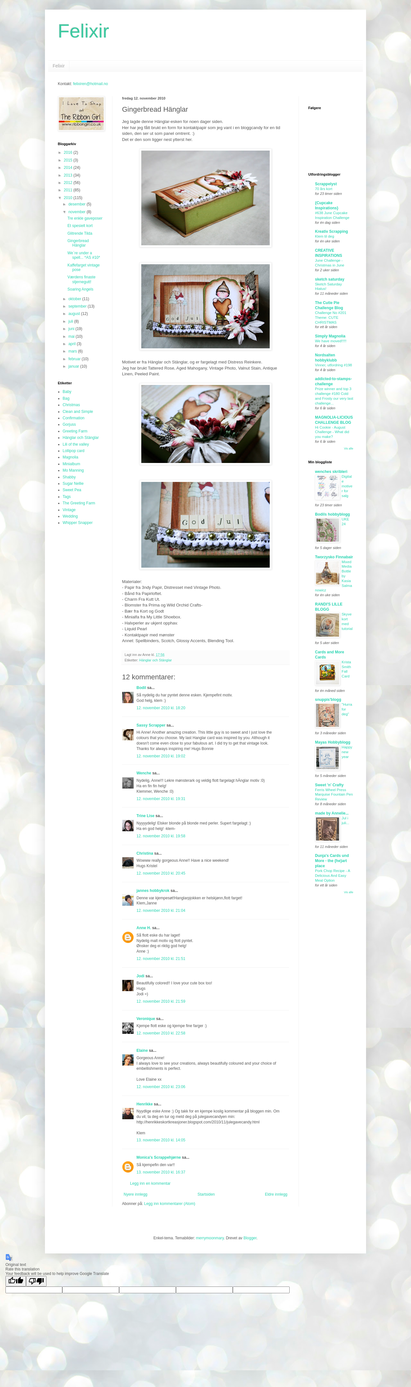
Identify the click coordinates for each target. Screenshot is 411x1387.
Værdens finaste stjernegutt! (81, 279)
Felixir (83, 31)
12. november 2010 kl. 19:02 (160, 756)
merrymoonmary (209, 1238)
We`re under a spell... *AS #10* (83, 255)
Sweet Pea (72, 490)
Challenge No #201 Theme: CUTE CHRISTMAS (330, 317)
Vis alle (348, 448)
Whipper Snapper (77, 522)
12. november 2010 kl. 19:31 (160, 799)
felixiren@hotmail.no (90, 84)
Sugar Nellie (73, 483)
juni (71, 329)
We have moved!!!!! (330, 341)
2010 (69, 198)
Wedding (70, 516)
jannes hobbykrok (153, 890)
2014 (69, 167)
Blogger (250, 1238)
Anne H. (143, 928)
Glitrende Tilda (79, 233)
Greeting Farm (75, 431)
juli (71, 321)
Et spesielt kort (80, 225)
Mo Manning (73, 470)
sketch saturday (329, 279)
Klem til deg (324, 236)
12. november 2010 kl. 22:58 (160, 1033)
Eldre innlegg (276, 1194)
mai (72, 336)
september (78, 306)
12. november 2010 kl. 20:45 (160, 873)
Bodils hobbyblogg (332, 514)
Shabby (69, 477)
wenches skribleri (331, 471)
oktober (75, 299)
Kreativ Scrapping (331, 231)
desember (77, 204)
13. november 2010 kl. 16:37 (160, 1172)
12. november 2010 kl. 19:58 (160, 836)
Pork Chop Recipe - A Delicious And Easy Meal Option (332, 875)
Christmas (71, 405)
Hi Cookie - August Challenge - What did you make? (332, 432)
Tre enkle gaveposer (84, 218)
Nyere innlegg (135, 1194)
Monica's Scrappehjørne (158, 1157)
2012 (69, 182)
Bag (66, 398)
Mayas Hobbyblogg (332, 742)
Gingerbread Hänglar (78, 243)
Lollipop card (73, 451)
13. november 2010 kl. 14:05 (160, 1140)
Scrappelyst (326, 184)
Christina (144, 853)
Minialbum (71, 464)
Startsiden (206, 1194)
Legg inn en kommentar (150, 1183)
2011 (69, 190)
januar (74, 366)
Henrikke (144, 1104)
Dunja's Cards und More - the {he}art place (332, 860)
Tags (67, 496)
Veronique (145, 1018)
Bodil (141, 687)
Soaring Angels (80, 289)
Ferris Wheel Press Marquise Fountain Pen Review (334, 794)
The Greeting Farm (79, 503)
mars (73, 351)
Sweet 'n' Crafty (329, 785)
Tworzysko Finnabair (334, 557)
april (72, 344)
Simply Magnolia (330, 336)
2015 (69, 160)
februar (75, 359)
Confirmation (73, 418)
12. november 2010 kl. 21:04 (160, 910)
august (74, 313)
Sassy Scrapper (150, 725)
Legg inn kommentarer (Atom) (169, 1203)
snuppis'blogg (328, 699)
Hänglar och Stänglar (155, 660)
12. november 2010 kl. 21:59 (160, 1001)
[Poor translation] (36, 1281)
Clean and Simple (78, 411)
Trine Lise (145, 816)
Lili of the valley (76, 444)
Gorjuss (69, 424)
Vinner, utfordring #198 (333, 365)
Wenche (143, 773)
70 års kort (323, 189)
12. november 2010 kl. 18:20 (160, 708)
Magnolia (70, 457)
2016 (69, 152)
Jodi (140, 976)
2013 (69, 175)
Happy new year (347, 752)
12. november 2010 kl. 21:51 (160, 958)
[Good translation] (15, 1281)
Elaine (142, 1050)
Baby (67, 391)
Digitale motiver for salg (347, 486)
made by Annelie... (332, 813)
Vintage (69, 510)
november (77, 212)
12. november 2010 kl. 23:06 (160, 1087)
